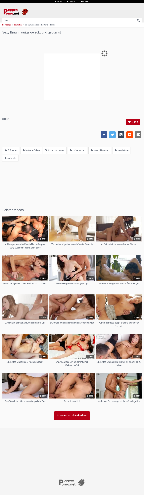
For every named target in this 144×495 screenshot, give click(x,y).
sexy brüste (121, 150)
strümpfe (10, 158)
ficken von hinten (54, 150)
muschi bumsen (100, 150)
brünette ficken (31, 150)
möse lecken (77, 150)
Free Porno (85, 1)
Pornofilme (71, 1)
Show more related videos (72, 415)
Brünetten (18, 25)
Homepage (6, 25)
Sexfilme (58, 1)
